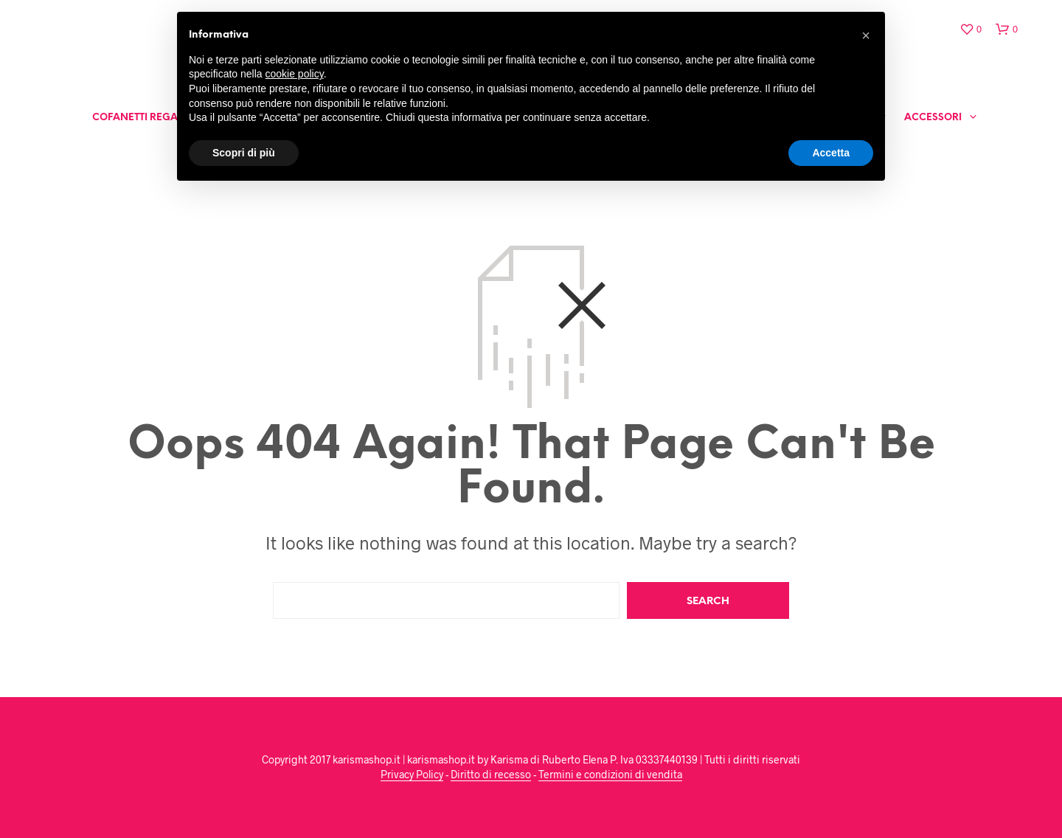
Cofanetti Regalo (141, 117)
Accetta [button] (831, 153)
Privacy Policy (412, 774)
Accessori (933, 117)
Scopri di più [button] (243, 153)
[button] (866, 35)
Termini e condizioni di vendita (610, 774)
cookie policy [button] (295, 74)
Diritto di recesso (491, 774)
